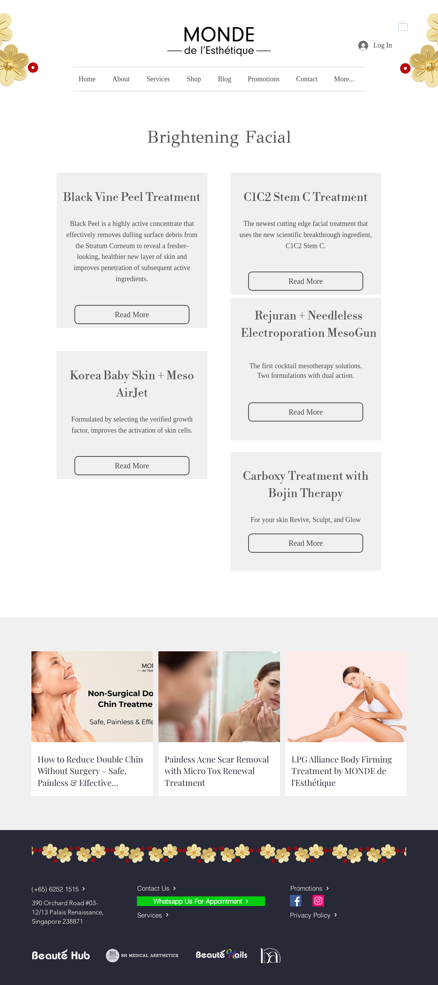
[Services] (175, 915)
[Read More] (131, 314)
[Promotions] (328, 888)
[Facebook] (295, 900)
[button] (403, 25)
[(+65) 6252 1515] (61, 888)
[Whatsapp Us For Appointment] (201, 901)
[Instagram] (318, 900)
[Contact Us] (175, 888)
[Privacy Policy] (328, 915)
